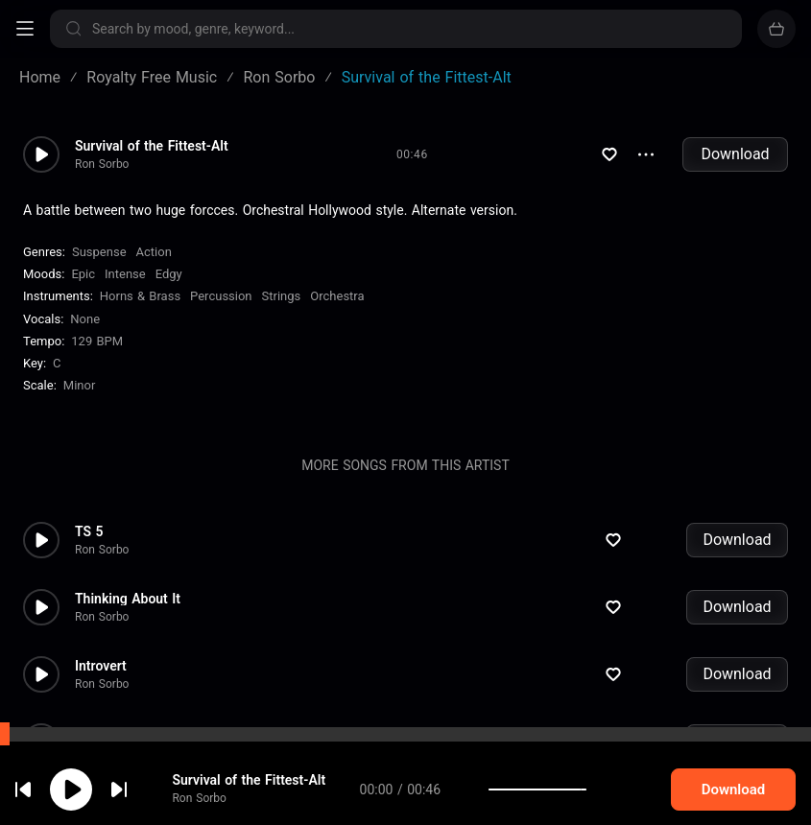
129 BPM (97, 341)
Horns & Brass (140, 296)
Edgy (168, 274)
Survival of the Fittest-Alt (151, 146)
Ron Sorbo (102, 164)
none (85, 319)
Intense (125, 274)
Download (735, 154)
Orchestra (337, 296)
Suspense (99, 252)
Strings (281, 296)
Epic (83, 274)
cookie (128, 773)
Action (154, 252)
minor (79, 385)
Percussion (220, 296)
